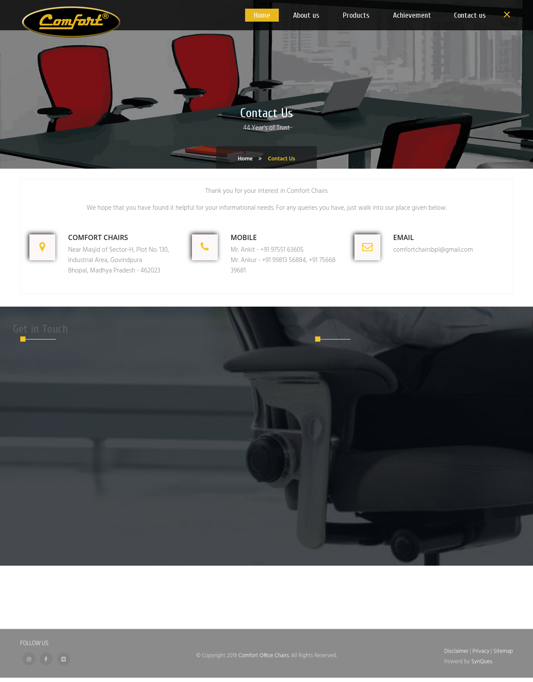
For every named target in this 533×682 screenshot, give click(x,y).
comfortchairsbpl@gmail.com (433, 250)
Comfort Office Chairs (263, 652)
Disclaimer (457, 648)
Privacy (481, 648)
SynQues (481, 658)
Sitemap (503, 648)
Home (245, 158)
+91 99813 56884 (284, 260)
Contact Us (281, 158)
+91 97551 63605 (281, 250)
